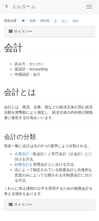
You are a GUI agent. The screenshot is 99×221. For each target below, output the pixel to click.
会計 (75, 21)
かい (65, 21)
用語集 (45, 21)
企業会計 (22, 154)
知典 (33, 21)
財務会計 (22, 164)
